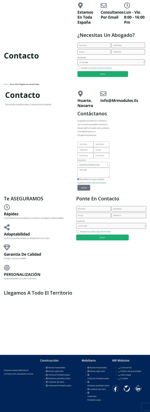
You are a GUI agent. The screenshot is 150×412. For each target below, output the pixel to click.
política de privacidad (101, 68)
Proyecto (81, 160)
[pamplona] (128, 119)
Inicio (6, 84)
